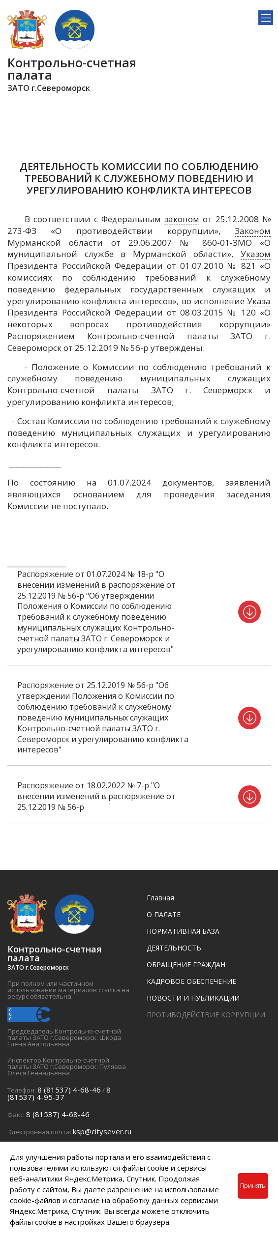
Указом (256, 253)
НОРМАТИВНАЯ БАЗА (183, 931)
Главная (160, 897)
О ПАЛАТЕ (164, 914)
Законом (253, 230)
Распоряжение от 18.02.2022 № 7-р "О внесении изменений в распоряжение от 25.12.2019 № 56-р (96, 796)
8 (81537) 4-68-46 (69, 1089)
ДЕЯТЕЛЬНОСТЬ (174, 947)
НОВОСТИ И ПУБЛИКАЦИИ (193, 998)
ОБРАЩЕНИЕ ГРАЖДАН (186, 964)
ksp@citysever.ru (102, 1131)
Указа (259, 301)
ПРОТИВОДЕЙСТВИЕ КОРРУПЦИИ (206, 1014)
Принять (252, 1185)
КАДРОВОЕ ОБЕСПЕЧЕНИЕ (191, 981)
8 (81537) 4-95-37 (59, 1093)
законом (181, 219)
